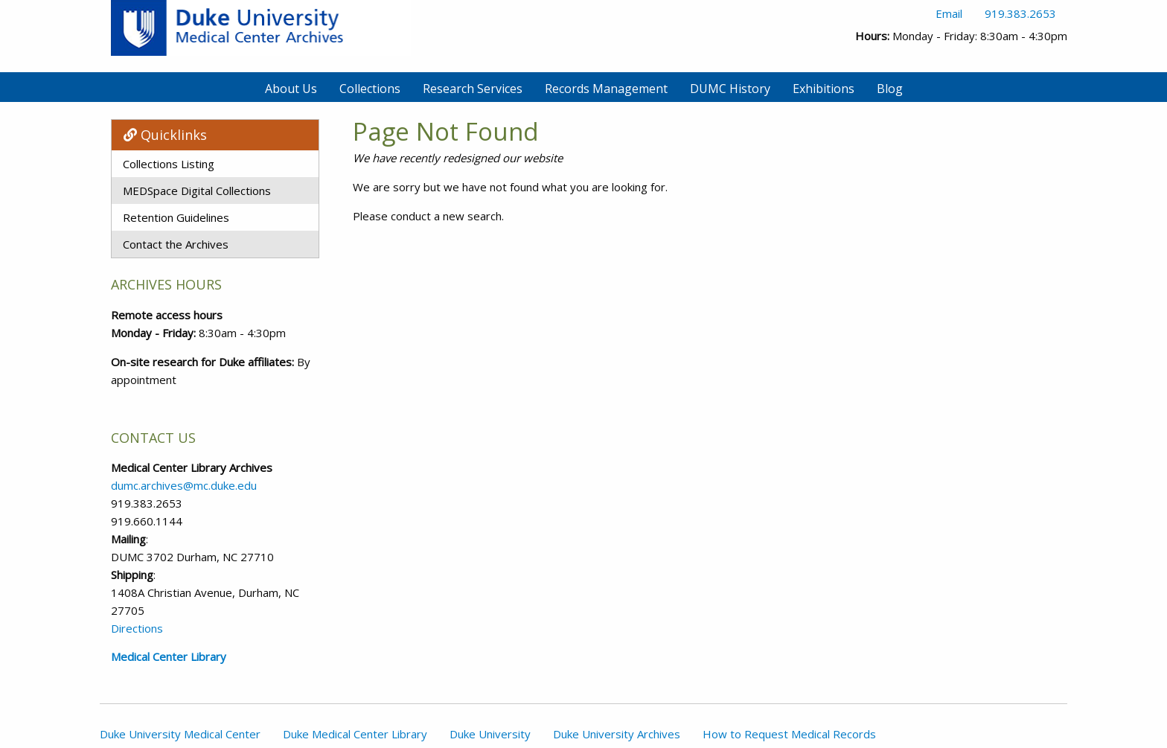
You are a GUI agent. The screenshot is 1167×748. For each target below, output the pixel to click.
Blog (890, 88)
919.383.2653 (1020, 13)
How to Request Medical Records (789, 733)
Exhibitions (823, 88)
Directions (137, 628)
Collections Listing (168, 163)
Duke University (490, 733)
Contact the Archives (175, 244)
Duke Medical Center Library (355, 733)
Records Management (606, 88)
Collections (369, 88)
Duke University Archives (616, 733)
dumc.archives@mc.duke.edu (184, 485)
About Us (291, 88)
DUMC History (730, 88)
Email (949, 13)
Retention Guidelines (176, 217)
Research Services (472, 88)
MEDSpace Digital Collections (197, 190)
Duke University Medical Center (180, 733)
